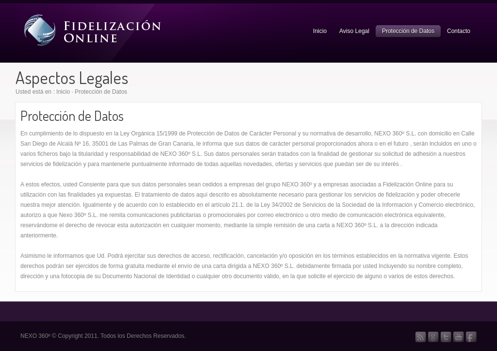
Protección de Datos (408, 31)
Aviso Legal (354, 31)
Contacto (458, 31)
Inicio (320, 31)
